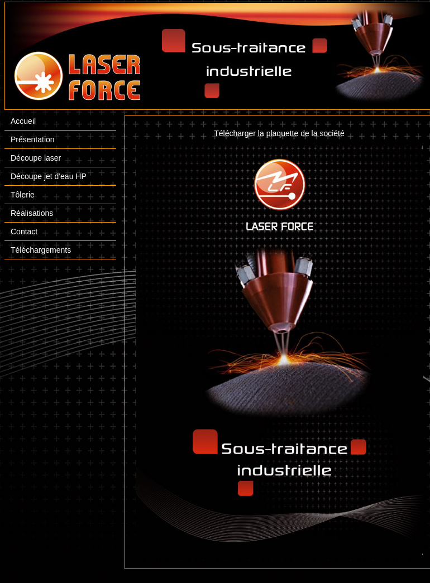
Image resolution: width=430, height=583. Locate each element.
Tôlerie (23, 194)
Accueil (23, 121)
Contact (24, 231)
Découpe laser (36, 157)
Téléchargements (41, 249)
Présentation (33, 139)
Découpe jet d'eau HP (49, 176)
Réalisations (32, 213)
